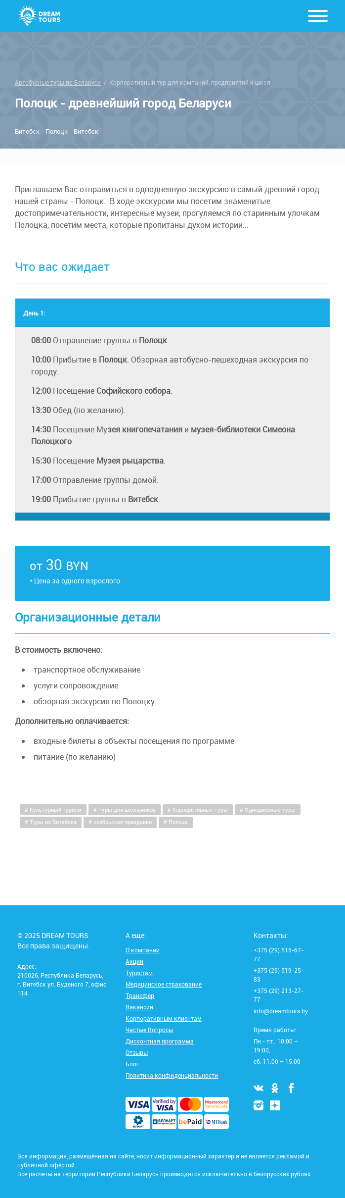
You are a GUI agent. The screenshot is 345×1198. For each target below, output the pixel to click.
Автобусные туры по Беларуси (58, 82)
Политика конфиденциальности (172, 1075)
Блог (132, 1064)
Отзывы (137, 1052)
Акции (134, 961)
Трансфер (140, 995)
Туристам (139, 973)
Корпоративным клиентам (164, 1018)
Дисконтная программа (160, 1041)
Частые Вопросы (149, 1030)
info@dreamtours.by (281, 1011)
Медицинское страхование (164, 984)
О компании (143, 950)
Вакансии (139, 1007)
